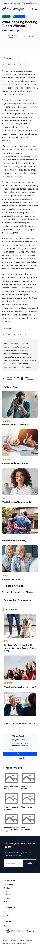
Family (5, 576)
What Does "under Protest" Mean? (20, 687)
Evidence (7, 895)
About (6, 912)
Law (3, 498)
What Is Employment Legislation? (19, 723)
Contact (7, 915)
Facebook (8, 926)
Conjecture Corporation (24, 940)
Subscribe (20, 754)
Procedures (8, 885)
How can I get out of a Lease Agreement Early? (11, 830)
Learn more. (33, 3)
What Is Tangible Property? (14, 540)
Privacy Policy (6, 943)
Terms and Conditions (19, 943)
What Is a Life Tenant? (12, 579)
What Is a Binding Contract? (15, 463)
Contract (7, 421)
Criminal (7, 888)
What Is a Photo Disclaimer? (15, 424)
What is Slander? (27, 807)
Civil (4, 537)
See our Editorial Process (11, 378)
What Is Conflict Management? (16, 502)
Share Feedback (26, 378)
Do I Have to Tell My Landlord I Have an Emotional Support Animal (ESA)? (20, 648)
